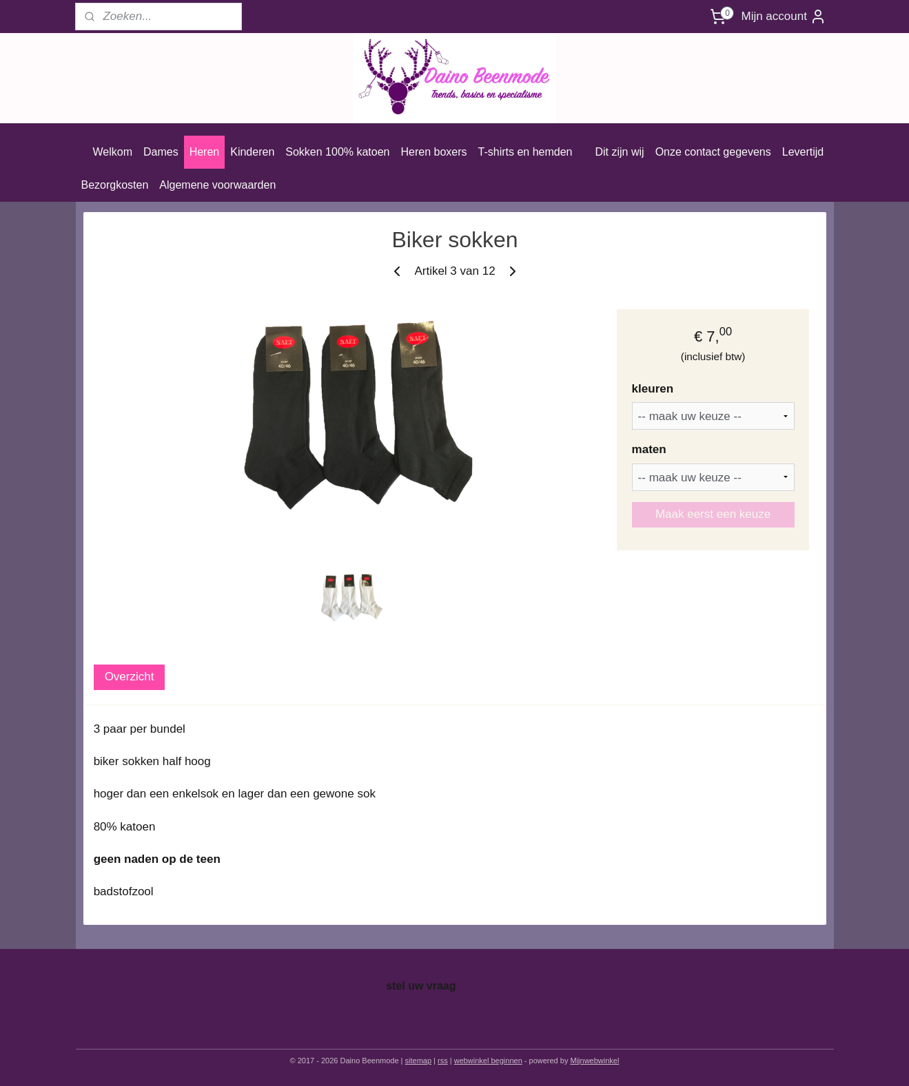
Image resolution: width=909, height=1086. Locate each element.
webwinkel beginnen (488, 1060)
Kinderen (252, 152)
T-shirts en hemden (525, 152)
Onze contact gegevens (713, 152)
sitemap (418, 1060)
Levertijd (803, 152)
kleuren (652, 388)
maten (648, 449)
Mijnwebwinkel (594, 1060)
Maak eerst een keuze (712, 514)
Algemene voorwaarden (217, 185)
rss (443, 1060)
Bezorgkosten (114, 185)
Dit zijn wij (619, 152)
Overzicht (129, 676)
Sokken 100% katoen (337, 152)
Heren (205, 152)
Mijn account (783, 16)
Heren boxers (434, 152)
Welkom (112, 152)
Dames (160, 152)
